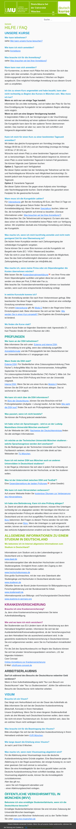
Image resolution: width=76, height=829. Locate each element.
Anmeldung (15, 51)
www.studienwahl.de (14, 592)
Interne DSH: (11, 384)
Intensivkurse (14, 202)
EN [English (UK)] (53, 15)
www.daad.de (11, 559)
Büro (7, 520)
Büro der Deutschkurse (18, 401)
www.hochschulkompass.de (17, 572)
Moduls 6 (52, 384)
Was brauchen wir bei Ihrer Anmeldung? (28, 61)
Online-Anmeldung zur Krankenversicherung (25, 662)
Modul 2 (38, 308)
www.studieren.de (13, 582)
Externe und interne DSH (45, 344)
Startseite (8, 24)
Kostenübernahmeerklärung (37, 275)
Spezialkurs (45, 208)
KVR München (36, 735)
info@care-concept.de (22, 665)
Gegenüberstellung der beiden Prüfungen (29, 483)
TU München (24, 454)
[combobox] (56, 19)
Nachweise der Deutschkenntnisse (46, 430)
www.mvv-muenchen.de (24, 819)
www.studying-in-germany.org (18, 599)
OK (26, 827)
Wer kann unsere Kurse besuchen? (26, 41)
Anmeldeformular (12, 351)
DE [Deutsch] (53, 12)
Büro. (25, 523)
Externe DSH (11, 364)
